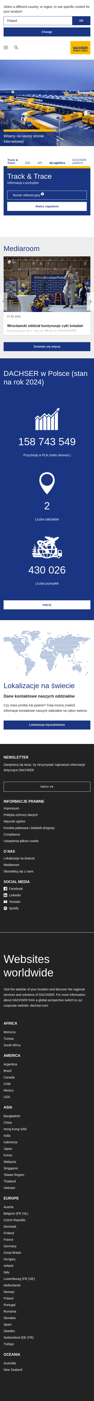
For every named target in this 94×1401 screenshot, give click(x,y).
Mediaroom (11, 865)
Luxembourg (12, 1279)
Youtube (12, 902)
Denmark (10, 1226)
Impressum (11, 808)
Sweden (9, 1331)
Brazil (7, 1071)
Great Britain (12, 1252)
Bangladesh (12, 1116)
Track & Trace (12, 161)
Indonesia (10, 1142)
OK (81, 20)
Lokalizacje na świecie (19, 858)
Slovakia (10, 1318)
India (7, 1135)
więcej (47, 604)
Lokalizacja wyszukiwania (47, 724)
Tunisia (9, 1038)
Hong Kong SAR (15, 1129)
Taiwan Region (14, 1175)
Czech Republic (15, 1220)
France (8, 1239)
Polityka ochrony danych (21, 815)
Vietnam (9, 1188)
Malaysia (10, 1162)
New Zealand (13, 1370)
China (8, 1122)
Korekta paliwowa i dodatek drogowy (29, 828)
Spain (8, 1324)
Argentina (10, 1064)
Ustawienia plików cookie (21, 841)
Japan (8, 1148)
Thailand (10, 1181)
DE (31, 1279)
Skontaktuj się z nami (18, 871)
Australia (10, 1363)
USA (7, 1097)
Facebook (13, 888)
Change (47, 32)
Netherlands (12, 1285)
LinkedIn (12, 895)
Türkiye (9, 1344)
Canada (9, 1077)
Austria (8, 1207)
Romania (10, 1311)
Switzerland (12, 1337)
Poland (8, 1298)
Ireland (8, 1266)
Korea (8, 1155)
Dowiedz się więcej (47, 346)
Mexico (8, 1090)
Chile (7, 1084)
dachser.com (39, 1005)
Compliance (12, 834)
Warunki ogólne (14, 821)
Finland (9, 1233)
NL (25, 1213)
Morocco (10, 1032)
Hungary (10, 1259)
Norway (9, 1292)
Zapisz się (47, 786)
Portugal (9, 1305)
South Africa (12, 1045)
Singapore (11, 1168)
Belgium (9, 1213)
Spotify (11, 908)
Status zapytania (47, 206)
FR (19, 1213)
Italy (6, 1272)
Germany (10, 1246)
